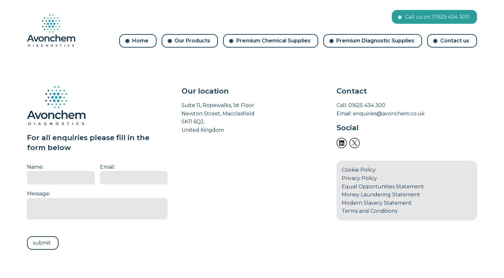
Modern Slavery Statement (377, 203)
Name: (35, 167)
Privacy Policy (359, 178)
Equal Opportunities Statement (383, 187)
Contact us (454, 41)
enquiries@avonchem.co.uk (389, 114)
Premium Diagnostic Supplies (375, 41)
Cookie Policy (359, 170)
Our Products (192, 41)
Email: (107, 167)
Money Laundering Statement (381, 195)
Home (140, 41)
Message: (38, 194)
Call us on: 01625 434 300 (437, 17)
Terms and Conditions (369, 211)
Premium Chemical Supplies (273, 41)
